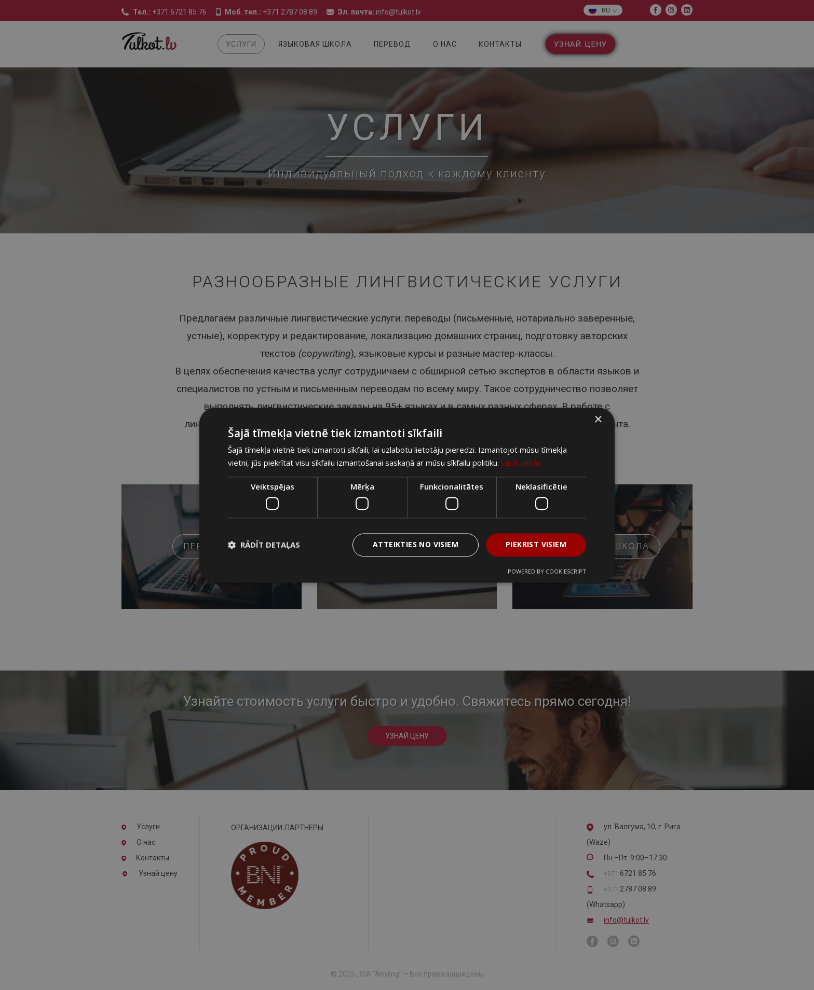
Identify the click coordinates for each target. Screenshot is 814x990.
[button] (264, 545)
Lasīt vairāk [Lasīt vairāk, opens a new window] (521, 462)
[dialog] (407, 495)
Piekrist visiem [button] (536, 544)
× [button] (598, 420)
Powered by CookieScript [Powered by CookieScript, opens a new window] (547, 571)
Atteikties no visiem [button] (415, 544)
